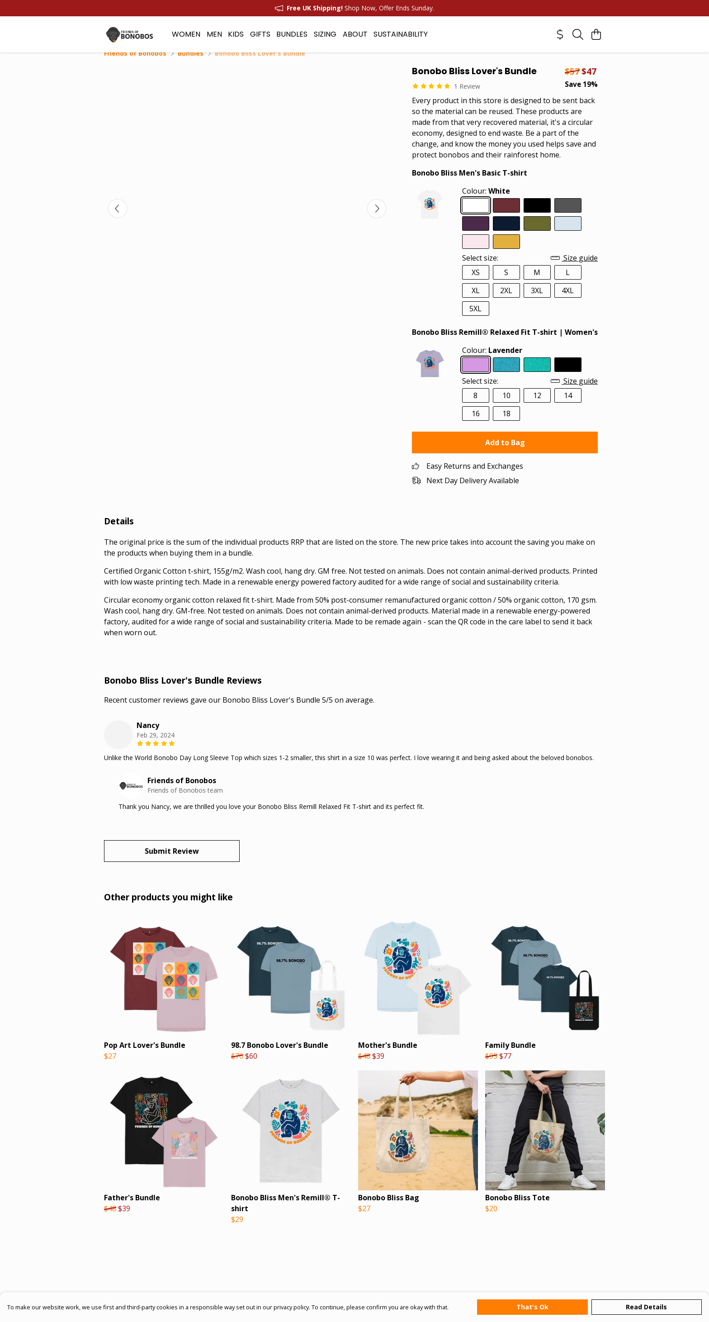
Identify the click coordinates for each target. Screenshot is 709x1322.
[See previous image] (118, 219)
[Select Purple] (475, 234)
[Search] (578, 34)
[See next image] (377, 219)
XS (476, 283)
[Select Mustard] (506, 252)
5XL (475, 319)
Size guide (574, 269)
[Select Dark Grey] (567, 216)
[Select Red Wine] (506, 216)
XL (476, 301)
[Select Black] (537, 216)
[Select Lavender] (475, 375)
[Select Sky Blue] (567, 234)
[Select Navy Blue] (506, 234)
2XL (506, 301)
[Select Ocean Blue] (506, 375)
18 (506, 424)
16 (476, 424)
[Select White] (475, 216)
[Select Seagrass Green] (537, 375)
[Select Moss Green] (537, 234)
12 (537, 406)
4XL (568, 301)
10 (506, 406)
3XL (537, 301)
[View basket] (596, 34)
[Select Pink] (475, 252)
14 (568, 406)
